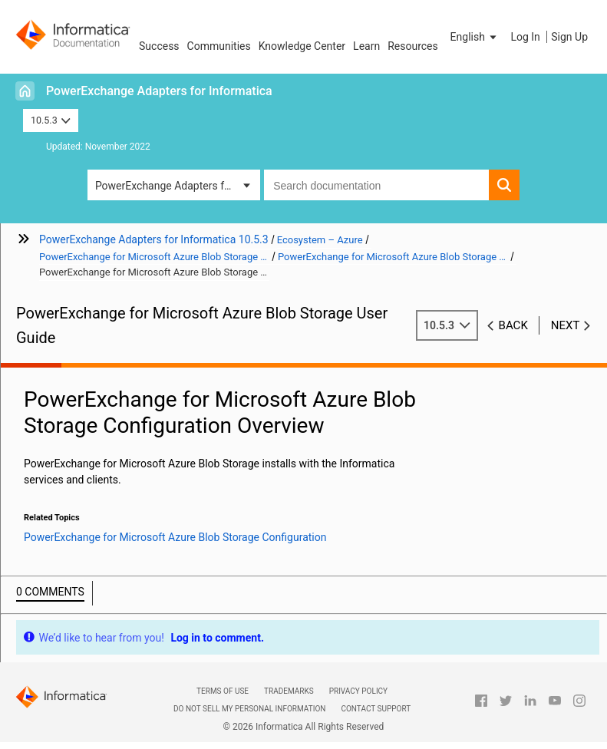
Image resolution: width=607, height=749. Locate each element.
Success (159, 46)
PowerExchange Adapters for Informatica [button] (177, 186)
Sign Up (569, 37)
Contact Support (376, 708)
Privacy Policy (358, 691)
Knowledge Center (302, 46)
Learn (366, 46)
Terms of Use (222, 691)
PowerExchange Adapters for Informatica (159, 91)
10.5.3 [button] (51, 120)
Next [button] (565, 325)
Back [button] (513, 325)
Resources (413, 46)
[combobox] (376, 185)
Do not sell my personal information (249, 708)
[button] (475, 36)
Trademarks (289, 691)
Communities (219, 46)
